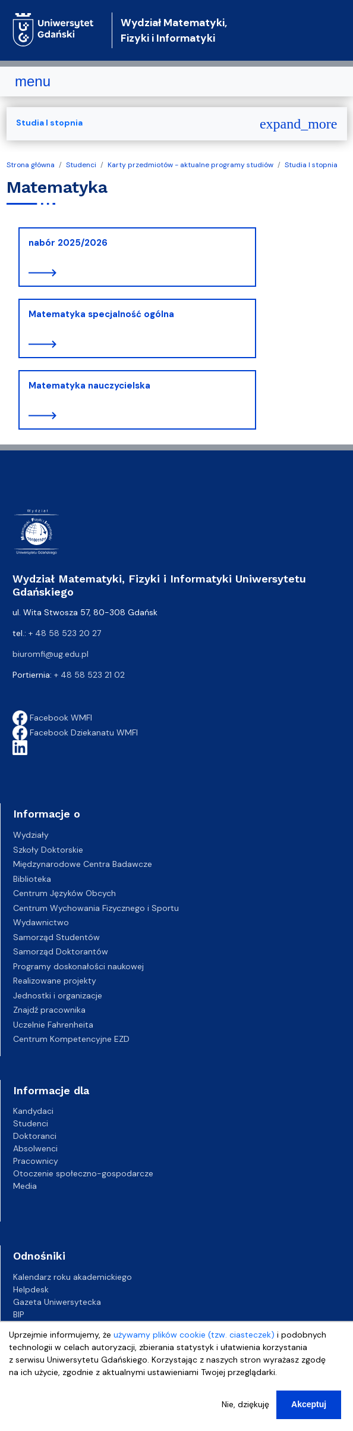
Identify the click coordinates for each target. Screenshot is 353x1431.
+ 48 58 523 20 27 (65, 633)
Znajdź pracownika (49, 1009)
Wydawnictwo (41, 922)
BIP (18, 1314)
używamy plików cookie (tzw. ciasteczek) (194, 1339)
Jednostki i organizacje (57, 995)
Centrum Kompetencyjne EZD (71, 1039)
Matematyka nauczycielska (89, 386)
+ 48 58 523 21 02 (89, 674)
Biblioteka (32, 878)
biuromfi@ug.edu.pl (50, 654)
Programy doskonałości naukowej (78, 966)
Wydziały (31, 834)
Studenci (81, 165)
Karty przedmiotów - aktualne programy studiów (190, 165)
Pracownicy (35, 1161)
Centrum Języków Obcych (64, 893)
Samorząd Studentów (56, 937)
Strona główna (31, 165)
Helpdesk (31, 1289)
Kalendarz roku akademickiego (72, 1277)
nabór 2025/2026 (68, 243)
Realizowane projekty (54, 980)
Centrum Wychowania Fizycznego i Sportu (96, 908)
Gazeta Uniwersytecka (57, 1302)
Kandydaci (33, 1111)
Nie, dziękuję (245, 1409)
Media (25, 1186)
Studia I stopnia (311, 165)
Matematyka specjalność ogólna (101, 314)
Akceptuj (308, 1409)
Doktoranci (34, 1136)
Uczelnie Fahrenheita (53, 1024)
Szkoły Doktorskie (48, 849)
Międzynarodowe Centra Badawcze (82, 864)
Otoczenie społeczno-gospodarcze (83, 1173)
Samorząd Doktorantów (60, 951)
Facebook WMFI (52, 717)
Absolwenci (35, 1148)
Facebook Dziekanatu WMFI (75, 732)
